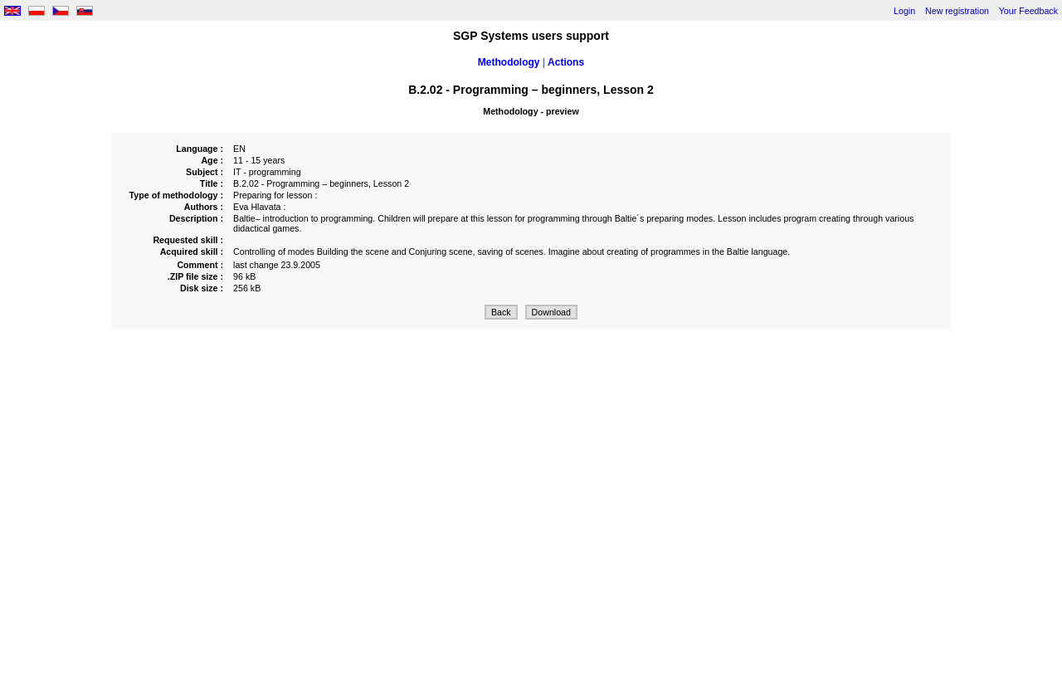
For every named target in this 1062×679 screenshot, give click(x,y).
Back (501, 312)
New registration (957, 11)
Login (904, 11)
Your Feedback (1028, 11)
